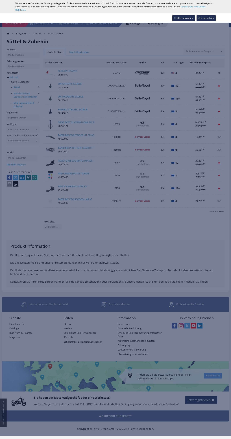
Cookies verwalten (183, 18)
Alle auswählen (206, 18)
